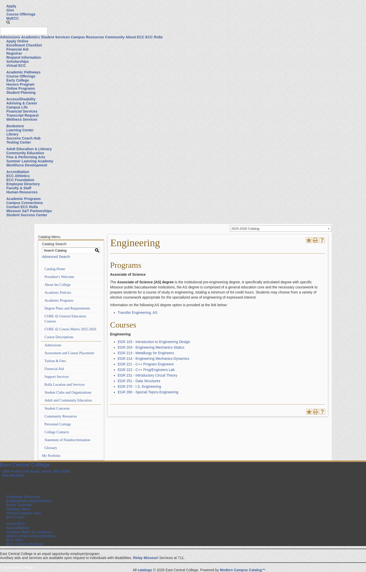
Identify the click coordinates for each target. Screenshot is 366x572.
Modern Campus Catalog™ (242, 570)
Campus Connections (24, 203)
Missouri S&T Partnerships (29, 211)
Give (10, 10)
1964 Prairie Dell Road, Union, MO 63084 (36, 471)
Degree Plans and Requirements (67, 308)
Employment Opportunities (29, 501)
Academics (30, 37)
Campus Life (17, 107)
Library (12, 134)
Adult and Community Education (68, 400)
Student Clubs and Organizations (67, 392)
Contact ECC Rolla (22, 207)
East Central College (25, 465)
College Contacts (56, 432)
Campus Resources (87, 37)
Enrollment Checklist (24, 45)
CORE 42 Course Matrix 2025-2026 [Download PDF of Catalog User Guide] (70, 329)
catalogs (145, 570)
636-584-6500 (13, 475)
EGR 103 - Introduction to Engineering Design (154, 342)
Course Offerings (20, 14)
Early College (17, 80)
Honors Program (20, 84)
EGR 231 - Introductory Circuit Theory (147, 375)
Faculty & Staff (18, 188)
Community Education (25, 153)
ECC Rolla (154, 37)
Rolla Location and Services (64, 385)
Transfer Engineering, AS (137, 313)
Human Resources (22, 192)
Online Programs (20, 88)
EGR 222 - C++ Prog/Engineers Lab (146, 370)
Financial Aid (17, 49)
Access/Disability (21, 99)
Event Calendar (19, 505)
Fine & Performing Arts (25, 157)
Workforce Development (26, 165)
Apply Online (17, 41)
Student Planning (21, 92)
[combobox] (280, 228)
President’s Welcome (59, 277)
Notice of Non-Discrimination (30, 536)
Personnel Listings (57, 424)
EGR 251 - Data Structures (139, 381)
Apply (11, 6)
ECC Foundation (20, 180)
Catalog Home (54, 269)
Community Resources (60, 416)
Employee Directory (23, 184)
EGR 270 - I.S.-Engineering (139, 386)
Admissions (10, 37)
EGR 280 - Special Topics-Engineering (148, 392)
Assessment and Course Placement (69, 353)
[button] (8, 22)
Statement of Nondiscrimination (67, 440)
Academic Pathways (23, 72)
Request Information (23, 57)
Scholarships (17, 61)
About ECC (135, 37)
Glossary (50, 448)
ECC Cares (15, 517)
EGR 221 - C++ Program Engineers (146, 364)
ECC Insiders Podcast (24, 544)
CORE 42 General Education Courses (65, 318)
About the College (57, 285)
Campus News (18, 509)
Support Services (56, 377)
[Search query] (24, 31)
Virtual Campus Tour (23, 513)
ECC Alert (14, 540)
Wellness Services (21, 119)
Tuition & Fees (55, 361)
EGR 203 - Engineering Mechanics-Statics (151, 347)
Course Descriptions (58, 337)
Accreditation (17, 172)
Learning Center (20, 130)
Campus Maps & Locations (29, 532)
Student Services (55, 37)
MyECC (12, 18)
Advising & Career (21, 103)
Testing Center (18, 142)
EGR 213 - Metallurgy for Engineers (146, 353)
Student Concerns (57, 408)
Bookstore (15, 126)
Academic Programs (23, 199)
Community (115, 37)
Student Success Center (26, 215)
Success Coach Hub (23, 138)
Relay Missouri (145, 558)
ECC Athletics (18, 176)
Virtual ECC (16, 66)
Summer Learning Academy (29, 161)
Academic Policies (57, 293)
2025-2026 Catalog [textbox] (245, 228)
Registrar (14, 53)
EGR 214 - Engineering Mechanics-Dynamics (153, 359)
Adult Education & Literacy (29, 149)
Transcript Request (22, 115)
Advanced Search (56, 257)
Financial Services (21, 111)
